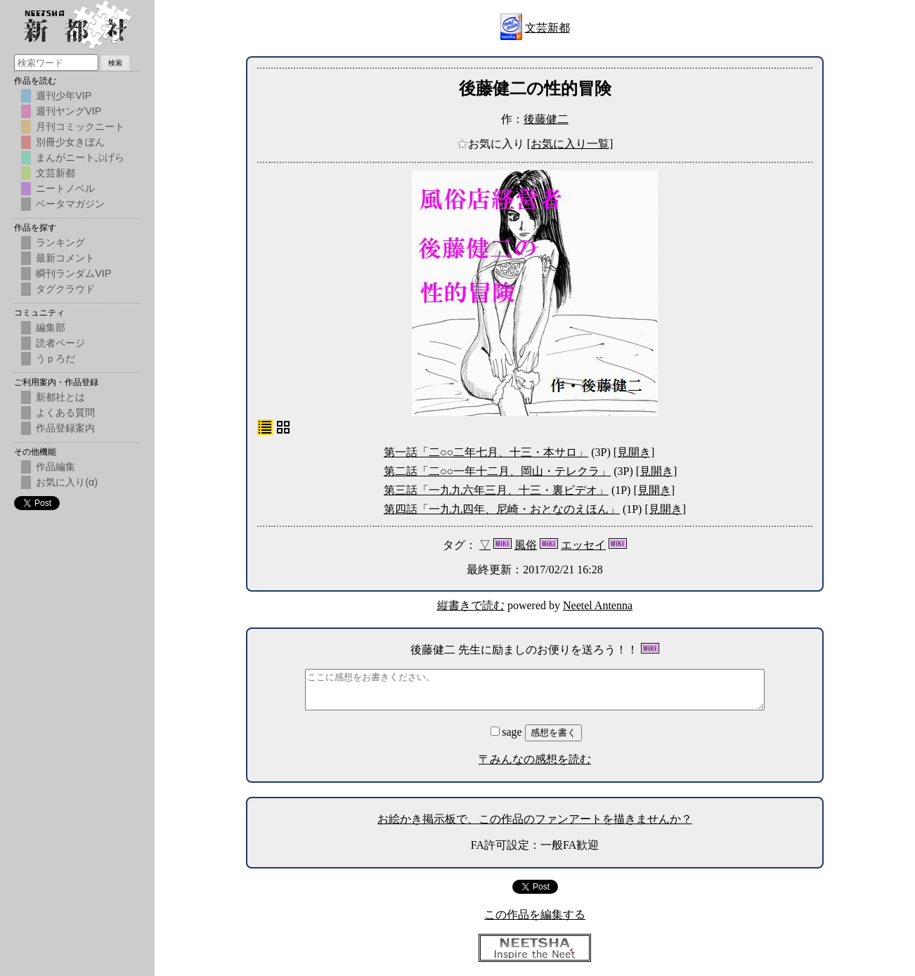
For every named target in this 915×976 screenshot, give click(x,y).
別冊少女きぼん (70, 142)
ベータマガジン (70, 203)
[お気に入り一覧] (570, 144)
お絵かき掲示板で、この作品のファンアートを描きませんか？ (534, 819)
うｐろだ (55, 358)
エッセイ (583, 545)
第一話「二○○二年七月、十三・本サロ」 (486, 452)
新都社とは (60, 397)
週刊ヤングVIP (68, 111)
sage (507, 732)
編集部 (50, 327)
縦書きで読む (471, 605)
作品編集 (55, 466)
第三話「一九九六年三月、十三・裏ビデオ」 (496, 490)
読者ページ (60, 343)
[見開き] (634, 452)
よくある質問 (65, 412)
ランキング (60, 242)
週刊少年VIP (63, 95)
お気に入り (492, 144)
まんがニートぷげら (80, 157)
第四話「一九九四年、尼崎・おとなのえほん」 (502, 509)
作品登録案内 (65, 428)
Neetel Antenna (597, 605)
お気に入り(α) (67, 482)
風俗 (525, 545)
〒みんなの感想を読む (535, 759)
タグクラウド (65, 288)
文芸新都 (547, 28)
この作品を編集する (534, 914)
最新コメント (65, 257)
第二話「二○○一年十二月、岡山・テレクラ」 (497, 471)
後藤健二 (546, 119)
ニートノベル (65, 188)
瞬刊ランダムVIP (73, 273)
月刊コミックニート (80, 126)
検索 (115, 63)
